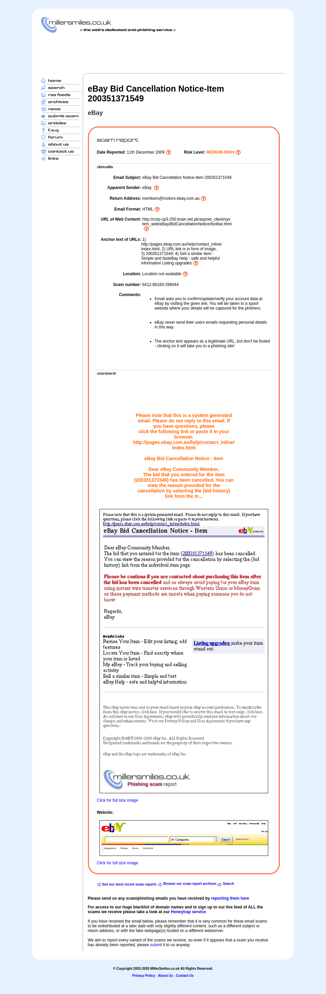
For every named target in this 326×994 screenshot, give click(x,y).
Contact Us (185, 975)
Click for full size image (117, 800)
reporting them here (230, 898)
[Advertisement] (163, 53)
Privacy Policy (143, 975)
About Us (165, 975)
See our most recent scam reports (129, 884)
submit (156, 944)
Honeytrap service (188, 911)
